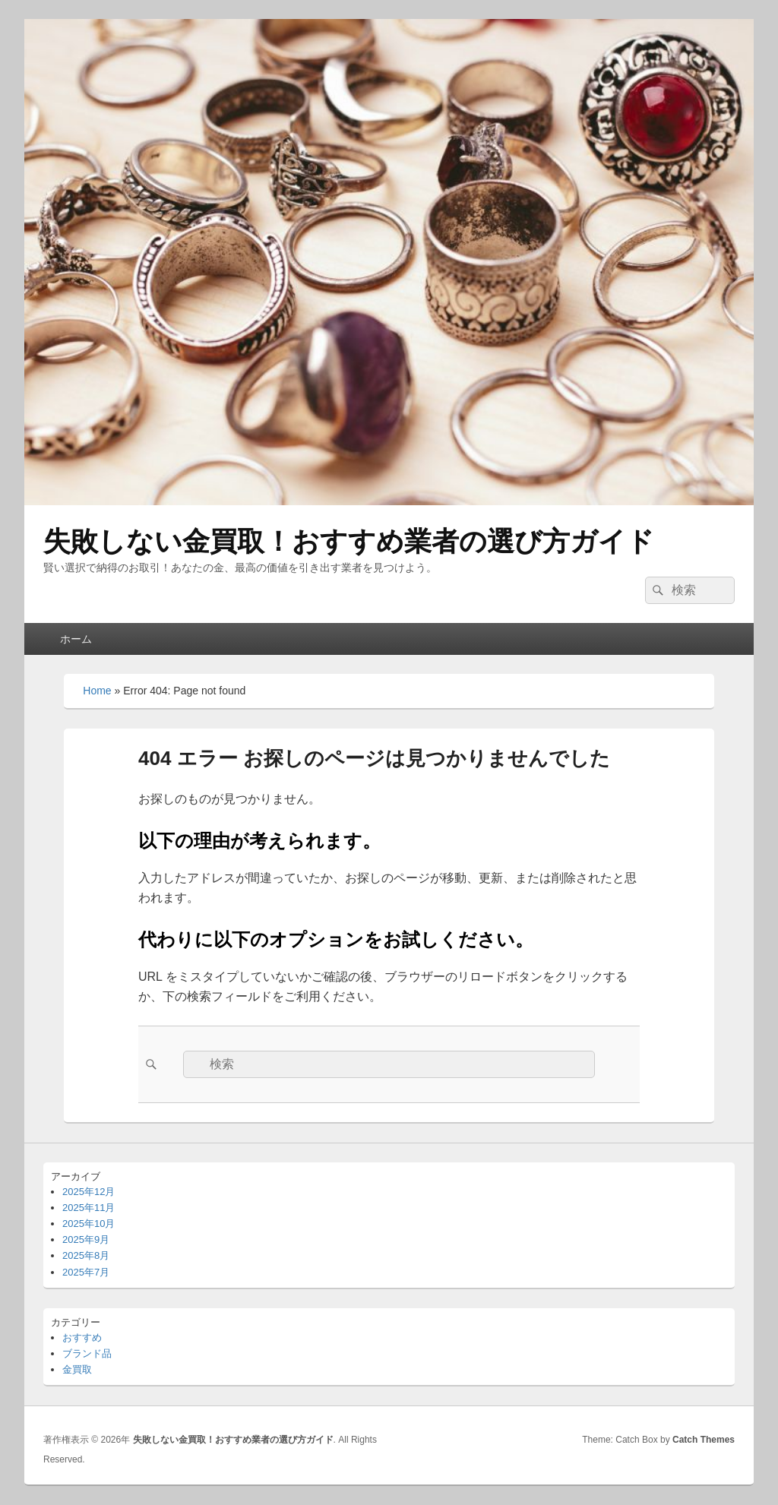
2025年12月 (88, 1191)
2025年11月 (88, 1207)
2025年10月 (88, 1223)
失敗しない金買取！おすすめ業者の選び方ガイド (348, 541)
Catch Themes (703, 1439)
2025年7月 (85, 1272)
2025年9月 (85, 1239)
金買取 (77, 1369)
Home (97, 691)
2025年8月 (85, 1255)
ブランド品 (87, 1353)
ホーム (76, 639)
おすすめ (82, 1337)
